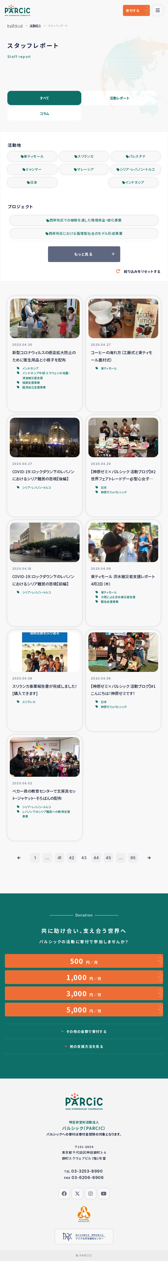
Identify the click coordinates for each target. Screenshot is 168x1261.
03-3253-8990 (87, 1171)
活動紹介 (35, 26)
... (47, 857)
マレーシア (85, 169)
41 (60, 857)
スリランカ (86, 156)
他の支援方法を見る (86, 1046)
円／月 (84, 961)
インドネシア (134, 182)
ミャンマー (34, 169)
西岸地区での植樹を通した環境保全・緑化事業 (85, 220)
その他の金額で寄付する (86, 1031)
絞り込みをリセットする (142, 271)
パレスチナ (137, 156)
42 (71, 857)
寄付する (132, 10)
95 (133, 857)
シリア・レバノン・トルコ (137, 169)
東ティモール (34, 156)
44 (96, 857)
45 (108, 857)
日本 (33, 182)
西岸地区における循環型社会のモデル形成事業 (86, 233)
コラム (44, 113)
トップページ (15, 26)
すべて (44, 98)
